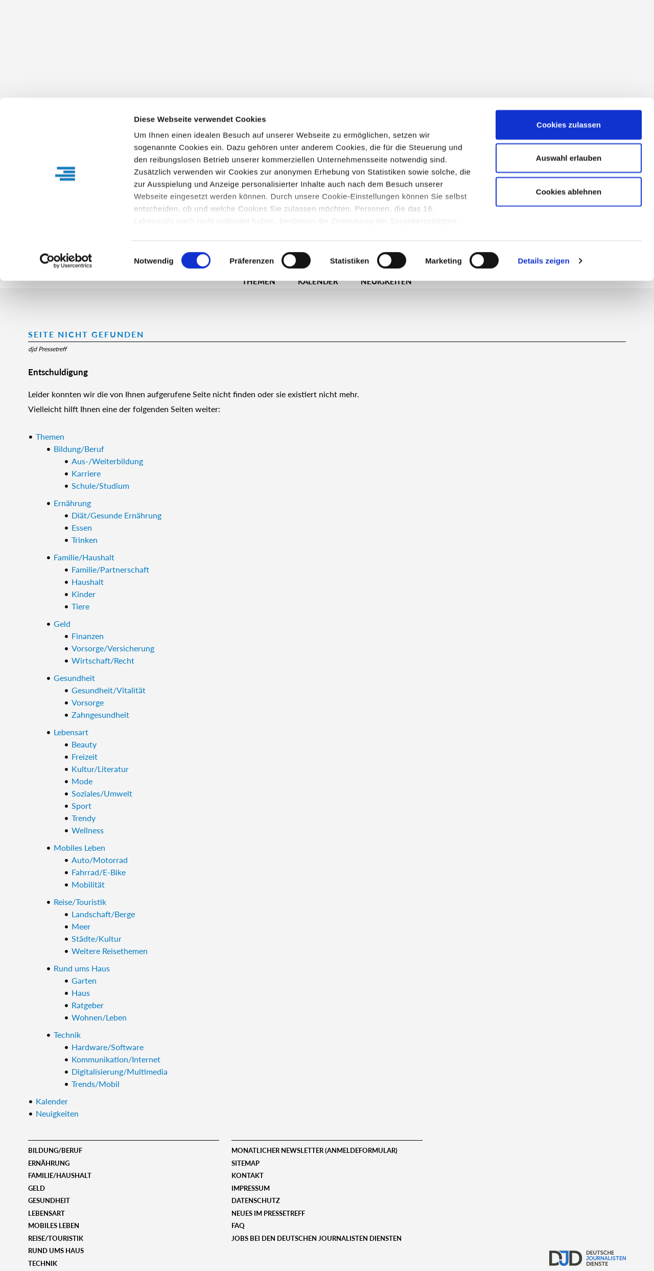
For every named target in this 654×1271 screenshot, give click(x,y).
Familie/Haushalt (59, 1175)
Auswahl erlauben (568, 60)
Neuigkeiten (386, 281)
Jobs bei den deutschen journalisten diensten (316, 1238)
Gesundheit (49, 1200)
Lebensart (46, 1213)
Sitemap (245, 1163)
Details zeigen (543, 163)
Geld (36, 1188)
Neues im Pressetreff (268, 1213)
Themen (258, 281)
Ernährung (48, 1163)
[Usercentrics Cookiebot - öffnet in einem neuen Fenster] (66, 163)
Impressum (250, 1188)
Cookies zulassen (568, 26)
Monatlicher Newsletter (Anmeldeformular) (314, 1150)
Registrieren (55, 195)
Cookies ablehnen (568, 93)
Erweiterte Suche (453, 194)
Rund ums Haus (56, 1250)
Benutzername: (176, 195)
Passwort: (266, 195)
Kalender (318, 281)
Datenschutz (255, 1200)
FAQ (238, 1225)
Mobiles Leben (53, 1225)
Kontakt (247, 1175)
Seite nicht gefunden (86, 334)
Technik (42, 1263)
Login (99, 195)
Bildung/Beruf (55, 1150)
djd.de (587, 1253)
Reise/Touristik (55, 1238)
